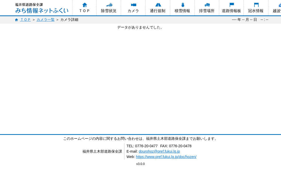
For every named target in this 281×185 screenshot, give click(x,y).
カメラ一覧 (46, 20)
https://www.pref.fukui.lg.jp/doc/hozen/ (166, 157)
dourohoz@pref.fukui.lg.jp (159, 151)
